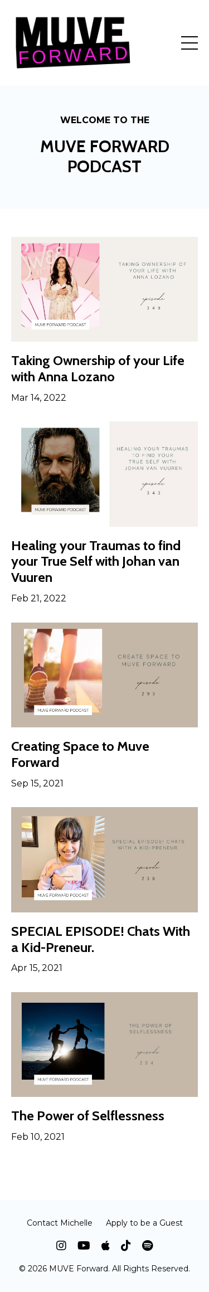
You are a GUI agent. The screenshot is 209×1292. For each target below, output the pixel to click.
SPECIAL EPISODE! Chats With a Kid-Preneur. (100, 939)
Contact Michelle (60, 1223)
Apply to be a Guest (144, 1223)
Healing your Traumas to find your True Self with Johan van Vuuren (96, 562)
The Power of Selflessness (87, 1116)
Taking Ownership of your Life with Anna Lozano (97, 369)
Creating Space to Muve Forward (80, 754)
